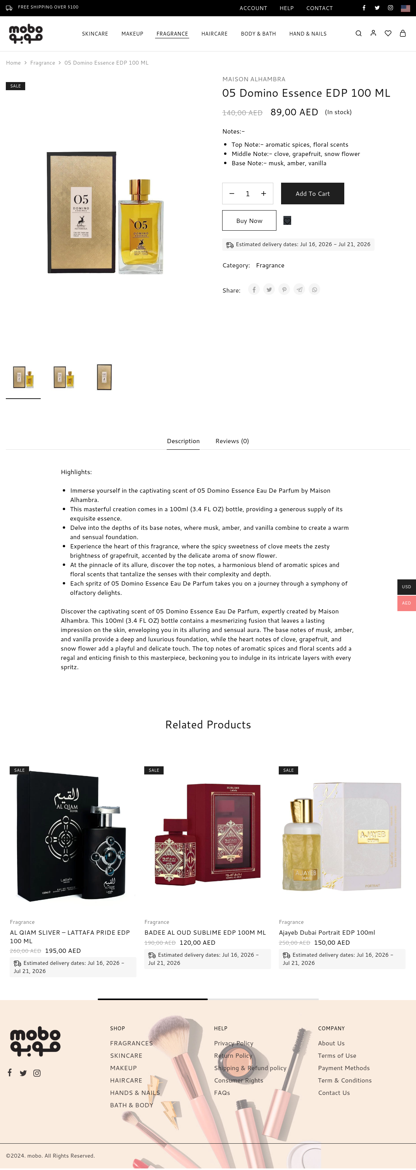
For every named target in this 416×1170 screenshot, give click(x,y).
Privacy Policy (234, 1044)
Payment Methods (344, 1069)
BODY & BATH (258, 33)
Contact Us (334, 1093)
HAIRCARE (214, 33)
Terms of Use (337, 1056)
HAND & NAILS (308, 33)
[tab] (183, 442)
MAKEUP (123, 1069)
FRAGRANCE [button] (172, 33)
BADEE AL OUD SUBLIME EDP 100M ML (205, 933)
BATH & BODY (131, 1106)
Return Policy (233, 1056)
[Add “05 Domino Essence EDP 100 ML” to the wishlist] (287, 220)
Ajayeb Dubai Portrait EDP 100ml (327, 933)
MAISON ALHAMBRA (253, 78)
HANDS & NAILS (135, 1093)
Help (287, 8)
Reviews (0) (232, 441)
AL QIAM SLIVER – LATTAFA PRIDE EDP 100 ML (70, 937)
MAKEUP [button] (132, 33)
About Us (331, 1044)
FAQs (222, 1093)
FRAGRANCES (131, 1044)
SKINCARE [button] (95, 33)
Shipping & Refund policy (250, 1069)
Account (253, 8)
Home (13, 63)
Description (183, 441)
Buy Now (249, 220)
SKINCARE (126, 1056)
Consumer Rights (239, 1081)
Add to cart (312, 193)
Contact (319, 8)
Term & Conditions (345, 1081)
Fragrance (42, 63)
